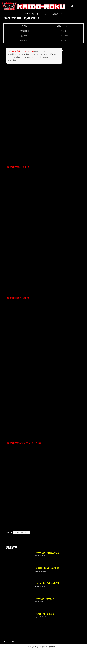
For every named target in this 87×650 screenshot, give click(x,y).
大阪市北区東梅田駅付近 (21, 532)
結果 (7, 532)
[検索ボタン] (72, 6)
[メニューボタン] (82, 6)
